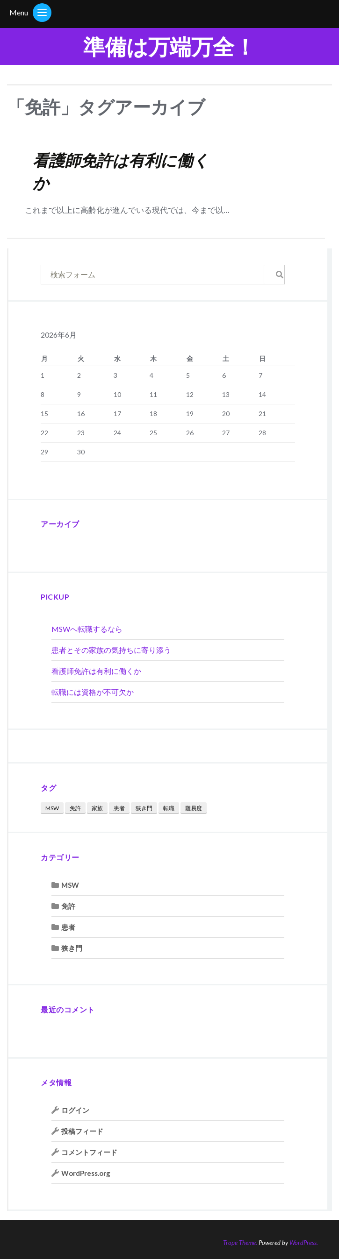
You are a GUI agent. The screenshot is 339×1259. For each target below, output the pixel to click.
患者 (68, 927)
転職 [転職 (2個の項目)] (168, 808)
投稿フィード (82, 1131)
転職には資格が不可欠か (92, 691)
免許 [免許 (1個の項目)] (75, 808)
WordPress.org (85, 1173)
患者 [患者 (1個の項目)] (119, 808)
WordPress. (303, 1242)
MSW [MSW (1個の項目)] (52, 808)
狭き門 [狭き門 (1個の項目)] (144, 808)
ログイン (75, 1110)
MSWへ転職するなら (87, 628)
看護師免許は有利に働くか (96, 670)
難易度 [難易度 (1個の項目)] (193, 808)
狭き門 (71, 948)
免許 (68, 906)
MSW (70, 885)
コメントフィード (89, 1152)
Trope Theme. (240, 1242)
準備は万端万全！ (169, 46)
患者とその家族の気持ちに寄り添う (111, 649)
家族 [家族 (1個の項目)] (97, 808)
